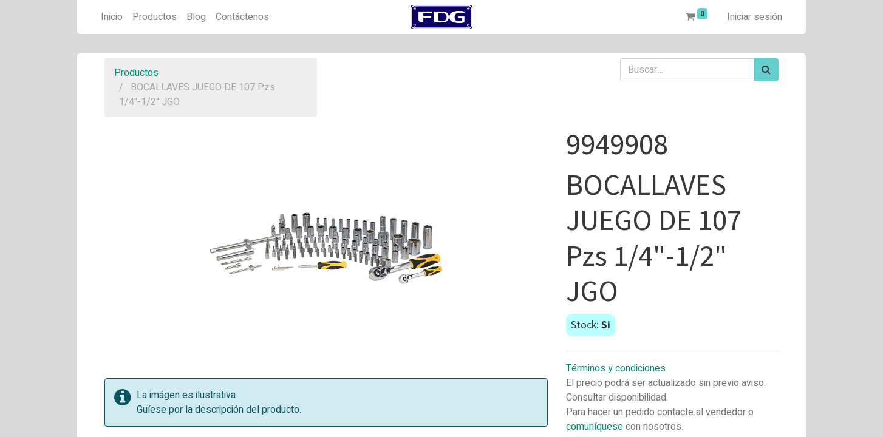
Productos (136, 73)
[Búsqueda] (766, 69)
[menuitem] (112, 17)
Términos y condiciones (616, 368)
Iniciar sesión (754, 17)
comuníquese (594, 426)
